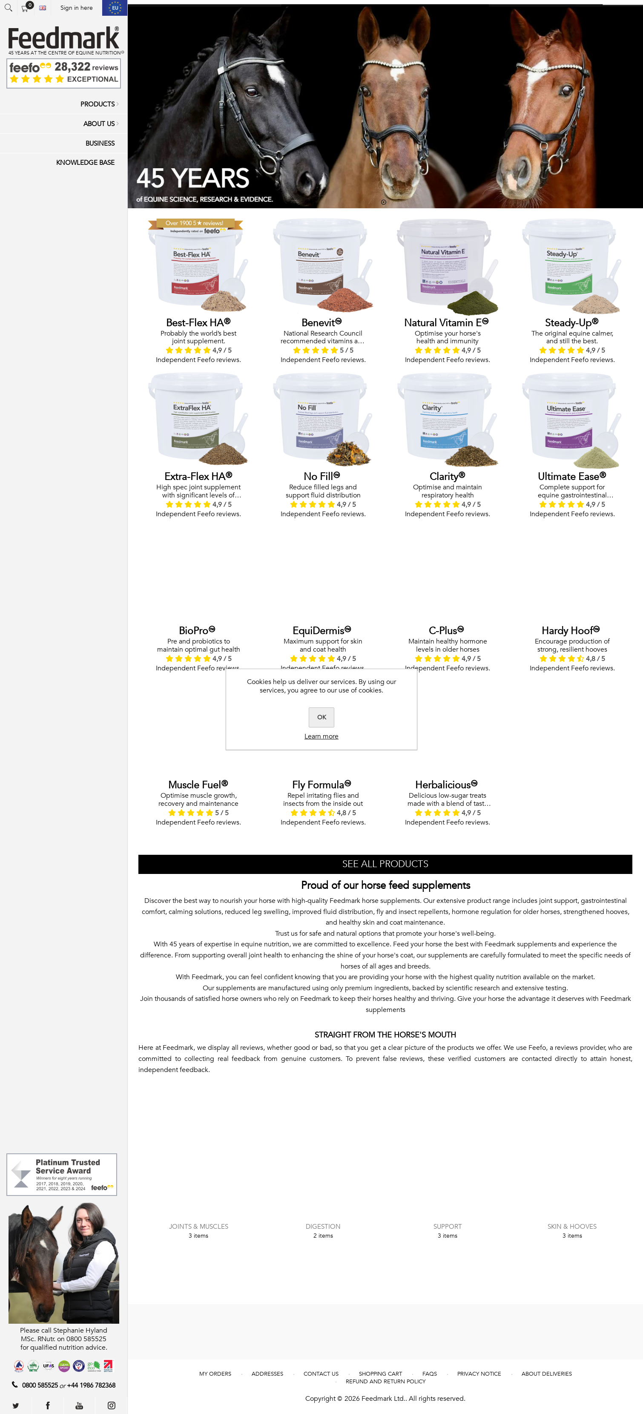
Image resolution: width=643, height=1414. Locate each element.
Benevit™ (323, 323)
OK (321, 717)
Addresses (267, 1374)
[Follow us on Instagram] (111, 1405)
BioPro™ (198, 631)
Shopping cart (380, 1374)
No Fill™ (323, 477)
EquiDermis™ (323, 631)
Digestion (323, 1226)
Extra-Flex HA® (199, 477)
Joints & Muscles (198, 1226)
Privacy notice (479, 1374)
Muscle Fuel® (198, 785)
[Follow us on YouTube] (80, 1405)
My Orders (215, 1374)
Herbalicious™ (447, 785)
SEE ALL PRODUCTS (385, 864)
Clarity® (447, 477)
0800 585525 (40, 1385)
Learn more (321, 736)
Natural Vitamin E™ (447, 323)
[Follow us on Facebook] (48, 1405)
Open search (8, 8)
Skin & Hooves (572, 1226)
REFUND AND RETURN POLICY (385, 1381)
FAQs (429, 1374)
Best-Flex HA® (198, 323)
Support (447, 1226)
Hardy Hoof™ (572, 631)
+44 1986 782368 (91, 1385)
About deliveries (547, 1374)
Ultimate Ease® (572, 477)
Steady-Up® (572, 323)
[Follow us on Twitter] (16, 1405)
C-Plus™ (447, 631)
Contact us (321, 1374)
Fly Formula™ (323, 785)
